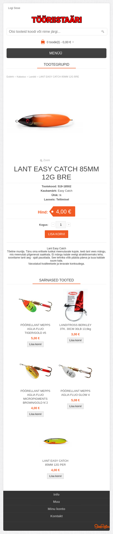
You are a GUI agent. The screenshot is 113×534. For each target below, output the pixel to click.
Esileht (10, 76)
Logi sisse (14, 8)
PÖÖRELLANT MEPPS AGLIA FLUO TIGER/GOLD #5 (35, 328)
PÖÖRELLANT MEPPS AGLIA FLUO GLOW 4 (75, 392)
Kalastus (21, 76)
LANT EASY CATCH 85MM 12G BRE (59, 76)
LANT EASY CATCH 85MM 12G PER (55, 462)
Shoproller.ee (102, 526)
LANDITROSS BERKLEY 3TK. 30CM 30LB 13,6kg (75, 327)
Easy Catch (65, 190)
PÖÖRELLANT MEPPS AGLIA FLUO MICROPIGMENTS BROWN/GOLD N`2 (35, 396)
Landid (32, 76)
